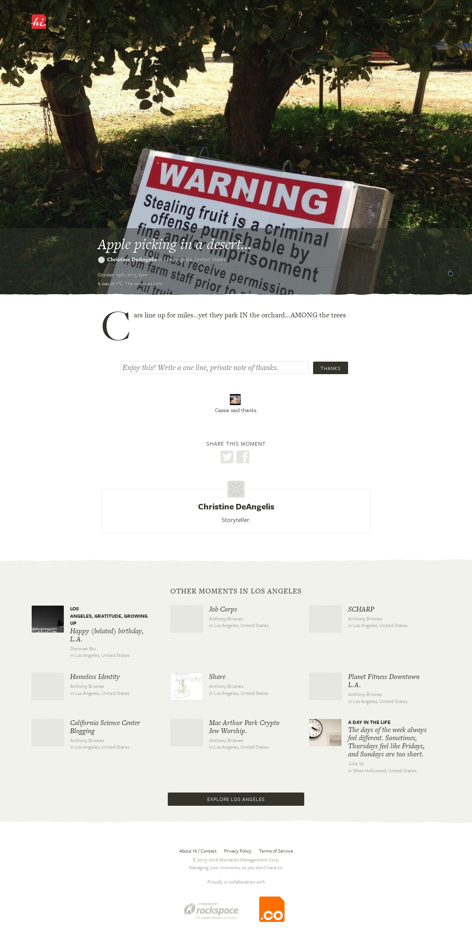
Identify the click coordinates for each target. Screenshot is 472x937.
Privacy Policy (237, 850)
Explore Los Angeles (236, 799)
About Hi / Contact (198, 850)
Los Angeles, (195, 259)
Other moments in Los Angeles (236, 591)
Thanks (330, 368)
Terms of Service (276, 850)
